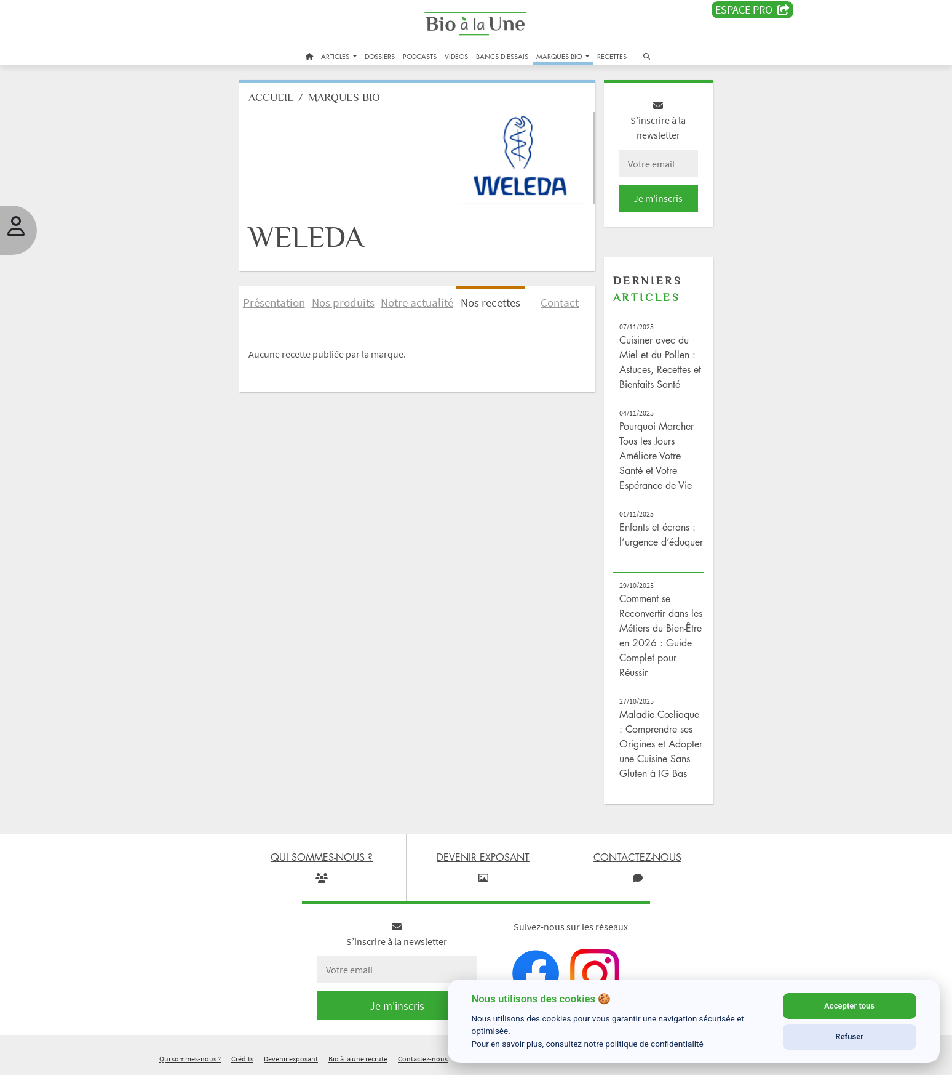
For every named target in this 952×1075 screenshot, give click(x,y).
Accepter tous (849, 1005)
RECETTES (612, 56)
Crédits (242, 1058)
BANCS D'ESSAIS (502, 56)
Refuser (849, 1036)
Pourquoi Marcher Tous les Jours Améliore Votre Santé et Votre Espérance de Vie (656, 455)
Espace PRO (752, 10)
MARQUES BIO (560, 56)
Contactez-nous (423, 1058)
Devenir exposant (291, 1058)
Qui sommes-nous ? (190, 1058)
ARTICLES (336, 56)
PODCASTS (420, 56)
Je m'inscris (658, 198)
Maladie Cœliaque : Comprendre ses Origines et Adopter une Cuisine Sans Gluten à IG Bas (660, 743)
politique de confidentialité (654, 1044)
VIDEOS (456, 56)
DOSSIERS (380, 56)
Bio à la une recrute (357, 1058)
